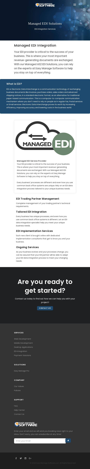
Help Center (19, 410)
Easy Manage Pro (21, 371)
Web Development (22, 339)
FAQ (16, 406)
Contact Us (19, 414)
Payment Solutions (22, 355)
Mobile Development (23, 343)
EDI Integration (20, 351)
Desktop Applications (23, 347)
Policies (17, 390)
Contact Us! (45, 308)
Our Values (19, 386)
